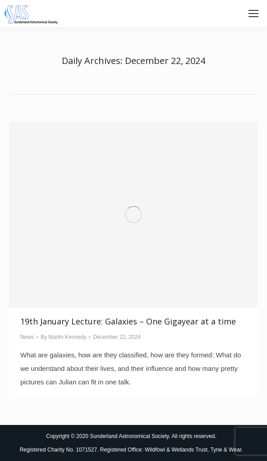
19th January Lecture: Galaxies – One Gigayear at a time (128, 321)
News (27, 337)
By (63, 337)
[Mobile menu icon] (253, 14)
